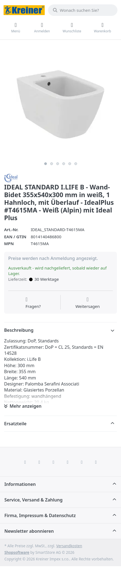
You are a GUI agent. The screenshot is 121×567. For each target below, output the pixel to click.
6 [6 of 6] (75, 163)
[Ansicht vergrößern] (60, 102)
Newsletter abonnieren (29, 531)
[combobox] (82, 10)
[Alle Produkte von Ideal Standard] (11, 177)
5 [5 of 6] (69, 163)
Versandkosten (69, 545)
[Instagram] (53, 462)
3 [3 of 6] (57, 163)
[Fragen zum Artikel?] (33, 303)
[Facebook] (25, 462)
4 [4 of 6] (63, 163)
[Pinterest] (96, 462)
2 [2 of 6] (51, 163)
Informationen (20, 484)
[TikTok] (68, 462)
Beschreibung (18, 330)
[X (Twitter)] (39, 462)
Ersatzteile (15, 424)
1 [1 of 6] (45, 163)
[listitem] (60, 102)
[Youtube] (82, 462)
